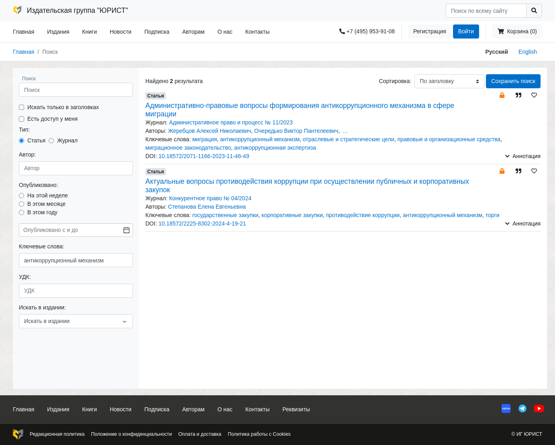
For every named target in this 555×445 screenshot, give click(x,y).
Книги (89, 31)
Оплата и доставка (199, 434)
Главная (23, 31)
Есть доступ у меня (52, 119)
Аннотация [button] (523, 156)
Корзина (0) (517, 31)
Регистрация (429, 31)
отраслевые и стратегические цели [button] (348, 139)
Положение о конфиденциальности (131, 434)
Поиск (29, 78)
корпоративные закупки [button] (292, 215)
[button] (502, 95)
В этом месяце (46, 204)
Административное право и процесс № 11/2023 (231, 122)
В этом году (42, 212)
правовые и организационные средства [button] (448, 139)
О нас (224, 31)
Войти (466, 31)
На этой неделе (47, 195)
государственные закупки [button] (225, 215)
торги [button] (493, 215)
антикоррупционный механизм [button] (260, 139)
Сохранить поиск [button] (513, 81)
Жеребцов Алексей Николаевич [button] (209, 131)
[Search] (486, 11)
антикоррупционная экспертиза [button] (275, 147)
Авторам (193, 31)
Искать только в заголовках (63, 107)
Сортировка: (395, 81)
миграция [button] (204, 139)
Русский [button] (497, 52)
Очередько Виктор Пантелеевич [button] (296, 131)
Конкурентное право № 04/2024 (210, 198)
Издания (58, 31)
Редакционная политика (57, 434)
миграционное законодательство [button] (188, 147)
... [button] (345, 131)
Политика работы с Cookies (259, 434)
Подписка (156, 31)
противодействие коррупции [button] (363, 215)
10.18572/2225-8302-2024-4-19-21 (202, 223)
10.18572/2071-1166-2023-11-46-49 (204, 156)
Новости (120, 31)
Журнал (67, 140)
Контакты (257, 31)
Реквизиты (296, 409)
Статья (36, 140)
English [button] (527, 52)
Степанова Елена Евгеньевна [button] (207, 206)
